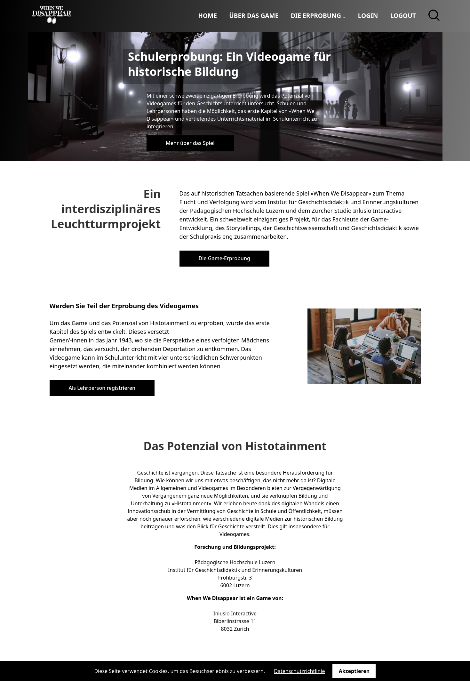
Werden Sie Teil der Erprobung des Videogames (124, 305)
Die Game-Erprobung (224, 258)
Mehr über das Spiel (190, 143)
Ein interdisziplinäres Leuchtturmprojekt (106, 209)
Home (207, 15)
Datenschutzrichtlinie (299, 671)
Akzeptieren (354, 671)
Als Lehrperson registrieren (102, 387)
